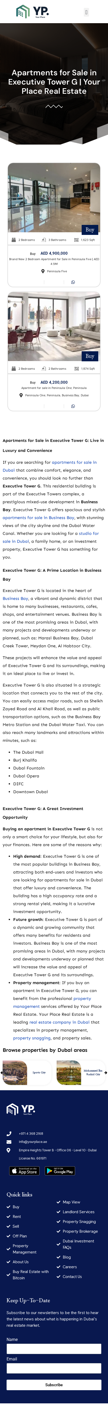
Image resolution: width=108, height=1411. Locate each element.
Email (12, 1359)
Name (12, 1340)
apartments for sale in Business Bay (38, 517)
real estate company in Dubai (60, 1022)
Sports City (39, 1072)
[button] (86, 12)
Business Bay (15, 598)
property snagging (32, 1037)
